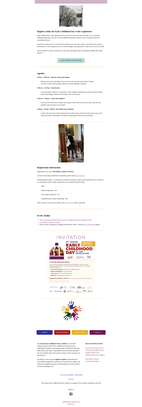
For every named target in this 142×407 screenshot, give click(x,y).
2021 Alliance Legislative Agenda (50, 222)
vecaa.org (71, 379)
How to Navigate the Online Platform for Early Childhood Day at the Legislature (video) (66, 220)
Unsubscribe (66, 401)
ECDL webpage (88, 224)
